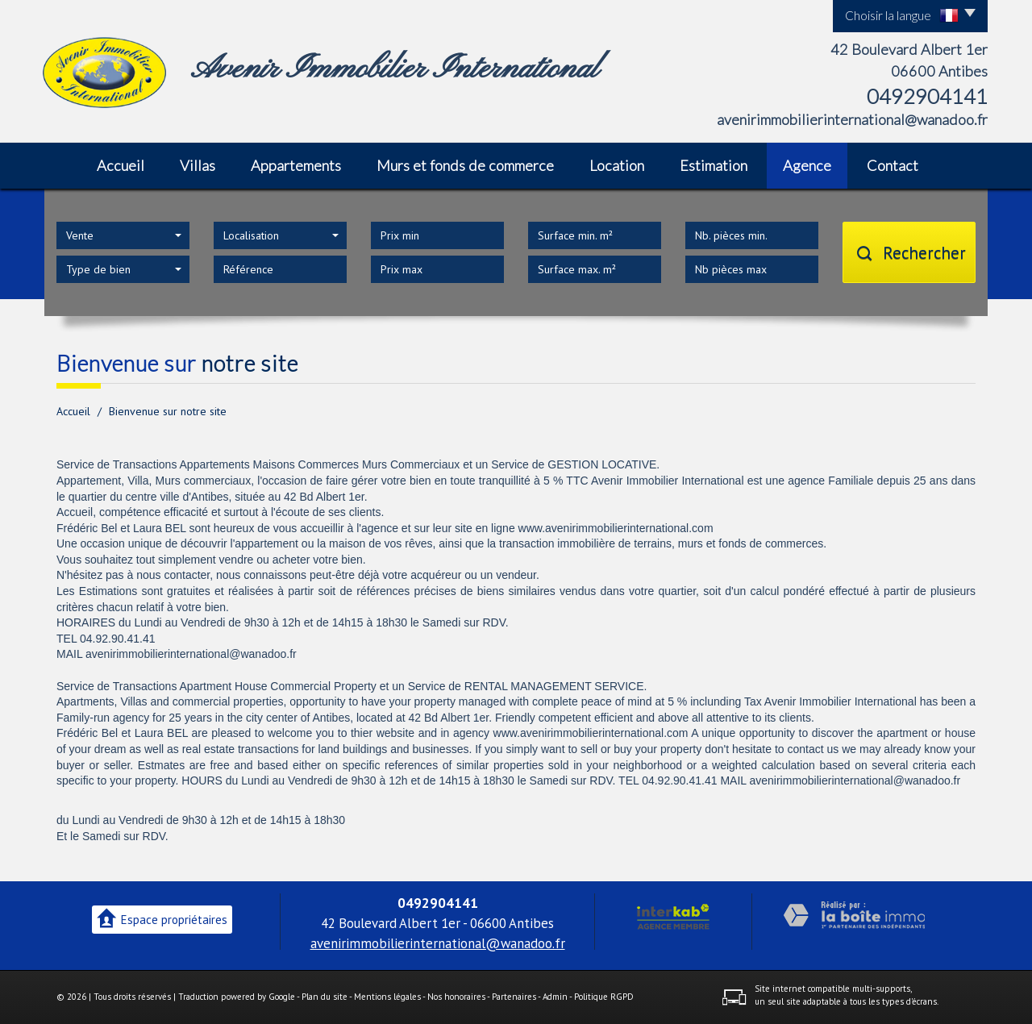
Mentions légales (387, 996)
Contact (892, 165)
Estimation (713, 165)
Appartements (296, 165)
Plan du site (324, 996)
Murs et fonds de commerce (465, 165)
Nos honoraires (456, 996)
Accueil (120, 165)
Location (616, 165)
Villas (197, 165)
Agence (807, 165)
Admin (555, 996)
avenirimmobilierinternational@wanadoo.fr (852, 119)
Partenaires (514, 996)
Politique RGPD (604, 996)
